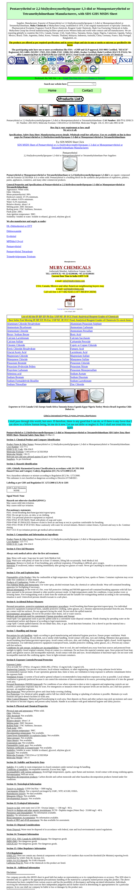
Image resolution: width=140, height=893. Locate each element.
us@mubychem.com (74, 289)
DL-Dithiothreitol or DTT (19, 226)
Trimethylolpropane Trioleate (21, 256)
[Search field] (82, 84)
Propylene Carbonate (17, 370)
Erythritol (11, 236)
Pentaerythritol (14, 246)
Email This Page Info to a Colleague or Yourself (84, 78)
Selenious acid (14, 373)
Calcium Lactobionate (18, 338)
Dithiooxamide (14, 231)
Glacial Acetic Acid (16, 352)
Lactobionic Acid (78, 352)
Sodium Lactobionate (80, 380)
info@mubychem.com (74, 281)
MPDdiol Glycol (15, 241)
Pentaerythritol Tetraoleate (20, 251)
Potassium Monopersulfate (83, 370)
